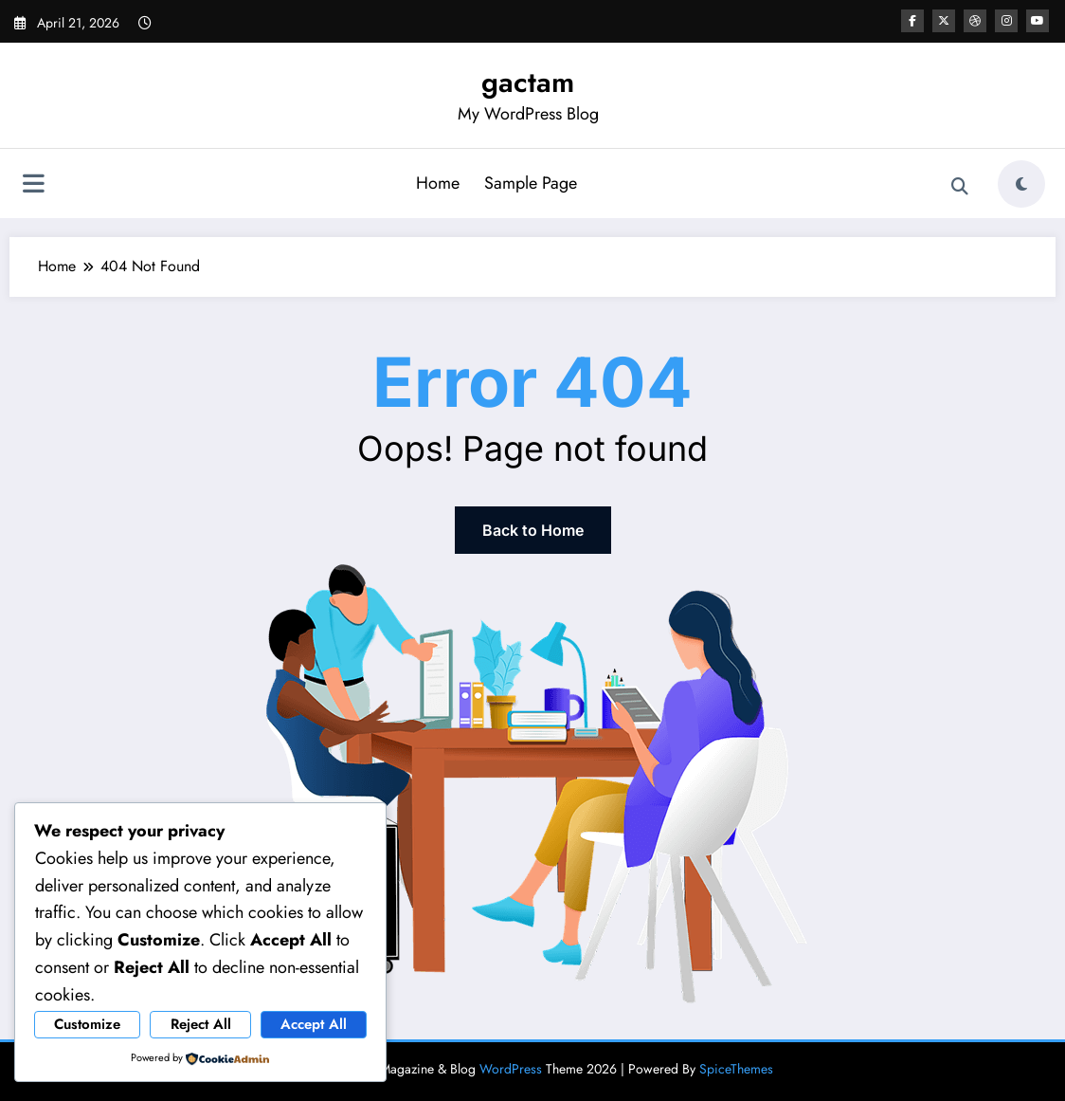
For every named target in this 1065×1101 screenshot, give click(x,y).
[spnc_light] (1021, 184)
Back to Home (533, 530)
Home (438, 183)
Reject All (201, 1024)
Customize (87, 1024)
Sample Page (530, 183)
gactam (527, 82)
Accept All (313, 1024)
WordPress (510, 1068)
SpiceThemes (736, 1068)
